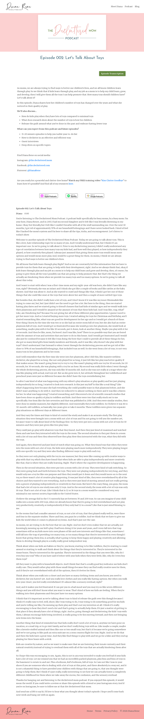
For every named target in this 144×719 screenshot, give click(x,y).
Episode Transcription (112, 73)
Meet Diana (116, 6)
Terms (98, 712)
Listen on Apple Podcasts (48, 196)
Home (90, 712)
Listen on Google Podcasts (95, 196)
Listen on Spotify (72, 196)
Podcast (129, 6)
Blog (137, 6)
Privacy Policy (111, 712)
